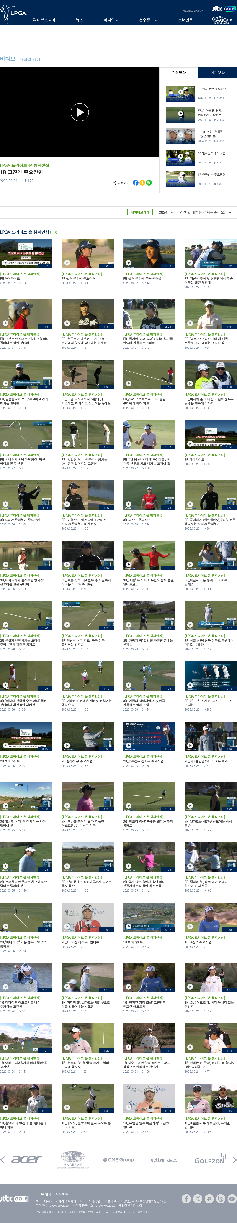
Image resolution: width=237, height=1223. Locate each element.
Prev (2, 1160)
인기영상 (217, 72)
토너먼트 (185, 20)
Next (234, 1160)
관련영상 (179, 72)
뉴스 (79, 20)
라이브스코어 (44, 20)
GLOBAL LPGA (192, 10)
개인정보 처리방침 (130, 1205)
